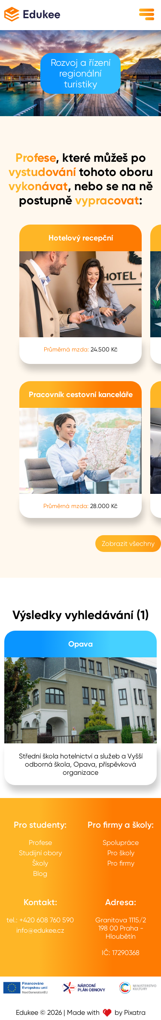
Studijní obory (40, 853)
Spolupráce (121, 842)
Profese (40, 842)
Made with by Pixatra (106, 1012)
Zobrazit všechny (128, 543)
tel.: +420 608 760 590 (40, 920)
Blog (40, 873)
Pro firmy (120, 863)
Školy (40, 863)
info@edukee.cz (40, 930)
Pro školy (120, 853)
